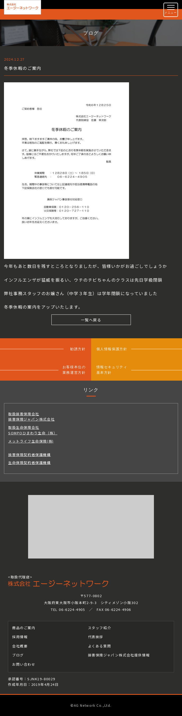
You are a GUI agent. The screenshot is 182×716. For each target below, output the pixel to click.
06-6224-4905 (72, 609)
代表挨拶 (95, 636)
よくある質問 (99, 646)
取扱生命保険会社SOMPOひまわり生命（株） (32, 430)
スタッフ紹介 (99, 627)
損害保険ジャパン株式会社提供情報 (119, 655)
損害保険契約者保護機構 (29, 454)
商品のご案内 (23, 627)
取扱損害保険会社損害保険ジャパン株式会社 (31, 416)
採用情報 (20, 636)
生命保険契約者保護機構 (29, 462)
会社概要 (20, 646)
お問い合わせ (23, 664)
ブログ (18, 655)
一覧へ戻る (91, 319)
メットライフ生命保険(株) (31, 441)
